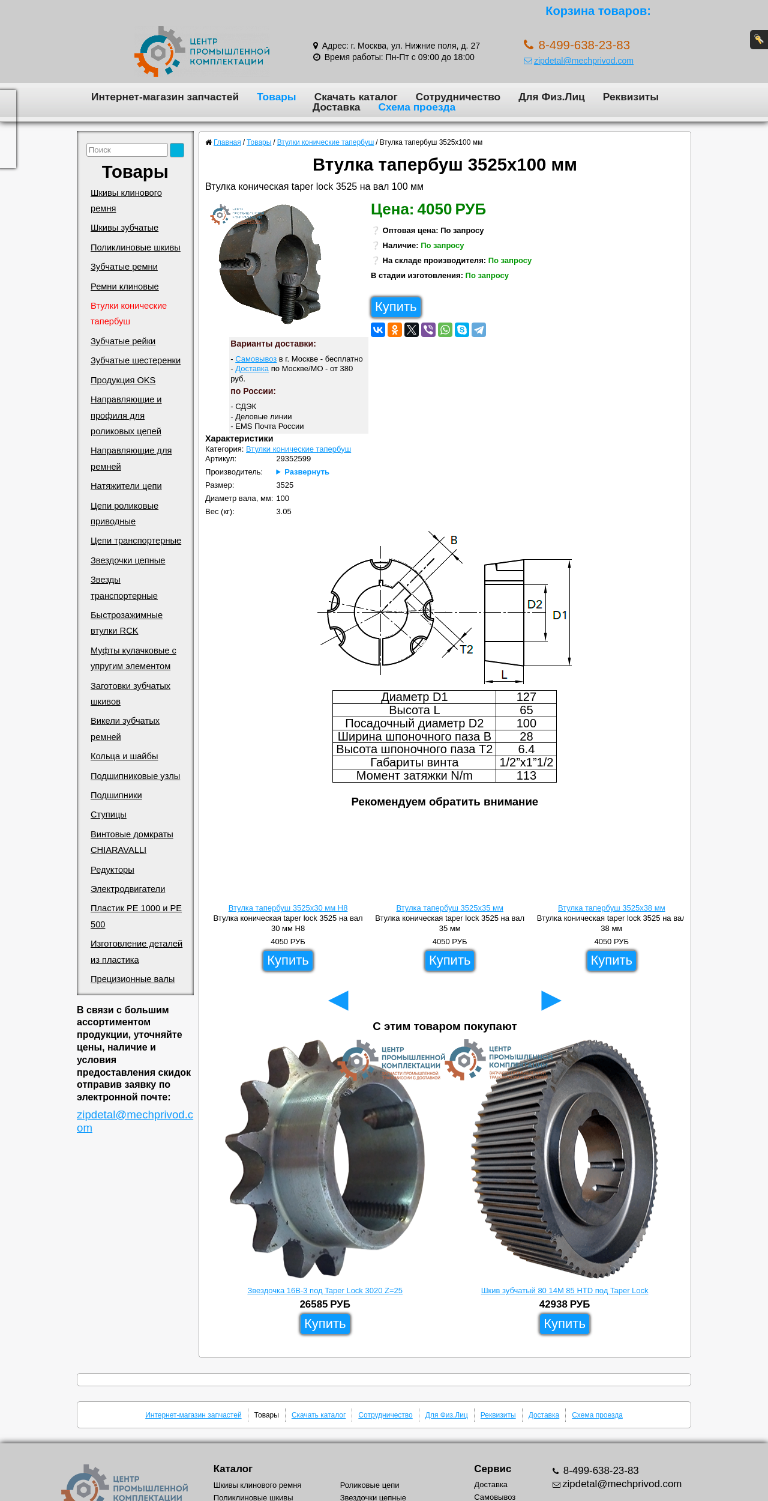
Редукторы (112, 870)
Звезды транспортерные (124, 587)
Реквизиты (631, 97)
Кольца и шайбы (124, 756)
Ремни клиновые (125, 286)
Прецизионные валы (133, 979)
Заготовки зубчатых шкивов (130, 693)
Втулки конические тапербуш (129, 313)
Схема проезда (416, 107)
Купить (396, 306)
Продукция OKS (123, 380)
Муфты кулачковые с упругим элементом (133, 658)
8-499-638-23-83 (599, 1470)
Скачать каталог (356, 97)
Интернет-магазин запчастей (165, 97)
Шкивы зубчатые (124, 227)
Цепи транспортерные (136, 540)
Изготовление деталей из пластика (136, 951)
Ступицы (109, 814)
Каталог (233, 1469)
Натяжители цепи (126, 486)
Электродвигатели (128, 889)
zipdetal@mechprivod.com (579, 60)
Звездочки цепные (128, 560)
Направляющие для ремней (131, 458)
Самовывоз (256, 358)
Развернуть (306, 471)
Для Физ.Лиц (551, 97)
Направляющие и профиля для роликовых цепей (126, 415)
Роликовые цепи (370, 1485)
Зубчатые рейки (123, 341)
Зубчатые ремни (124, 266)
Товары (276, 97)
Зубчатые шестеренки (136, 360)
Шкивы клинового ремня (126, 200)
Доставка (337, 107)
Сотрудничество (458, 97)
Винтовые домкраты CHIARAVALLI (132, 842)
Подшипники (116, 795)
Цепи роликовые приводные (124, 513)
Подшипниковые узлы (135, 776)
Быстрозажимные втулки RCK (127, 622)
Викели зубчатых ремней (125, 728)
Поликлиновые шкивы (136, 247)
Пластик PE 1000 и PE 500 (136, 916)
